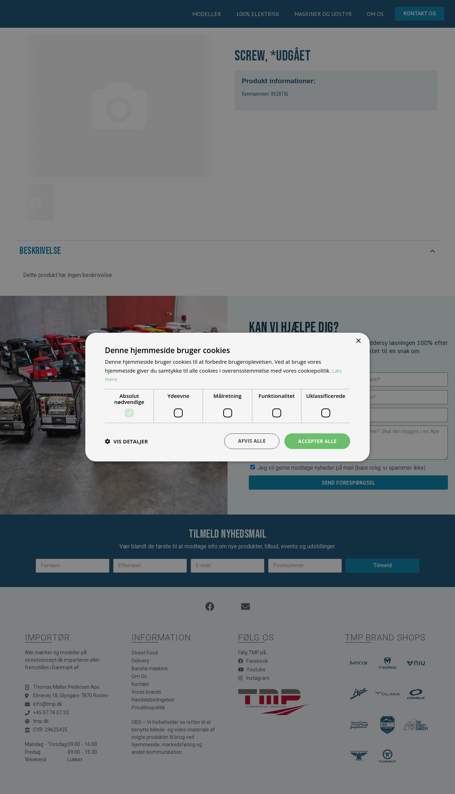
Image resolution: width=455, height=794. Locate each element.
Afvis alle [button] (250, 440)
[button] (126, 441)
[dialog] (227, 397)
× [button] (358, 340)
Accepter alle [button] (317, 440)
